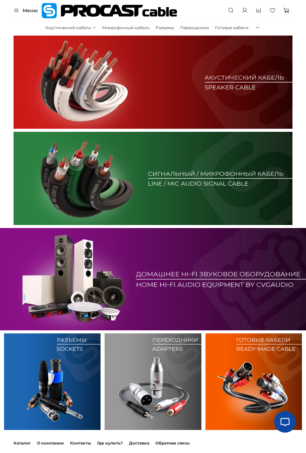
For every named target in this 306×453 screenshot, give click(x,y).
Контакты (80, 443)
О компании (50, 443)
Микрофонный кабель (126, 27)
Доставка (139, 443)
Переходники (194, 27)
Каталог (22, 443)
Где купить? (110, 443)
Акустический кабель (70, 27)
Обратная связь (172, 443)
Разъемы (165, 27)
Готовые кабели (231, 27)
